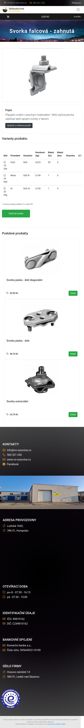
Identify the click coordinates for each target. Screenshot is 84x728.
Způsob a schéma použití (19, 125)
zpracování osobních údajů (56, 724)
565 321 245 (37, 3)
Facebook (11, 464)
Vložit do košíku (15, 213)
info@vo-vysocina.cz (15, 2)
